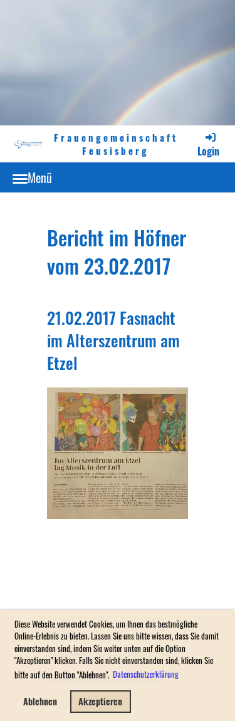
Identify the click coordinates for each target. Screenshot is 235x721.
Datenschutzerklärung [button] (146, 674)
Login (208, 144)
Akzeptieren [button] (100, 701)
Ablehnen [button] (40, 701)
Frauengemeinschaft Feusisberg (116, 144)
